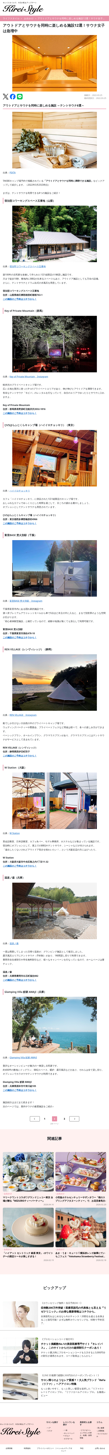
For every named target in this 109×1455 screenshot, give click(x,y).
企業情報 (9, 1448)
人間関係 (100, 1431)
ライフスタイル (11, 18)
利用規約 (27, 1448)
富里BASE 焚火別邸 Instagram (26, 600)
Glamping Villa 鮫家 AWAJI (23, 1057)
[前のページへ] (35, 1118)
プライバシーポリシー (45, 1448)
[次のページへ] (74, 1118)
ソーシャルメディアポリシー (63, 1449)
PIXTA (13, 172)
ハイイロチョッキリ (20, 490)
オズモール (68, 1438)
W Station (15, 833)
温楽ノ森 (14, 943)
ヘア (49, 1428)
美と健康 (100, 1428)
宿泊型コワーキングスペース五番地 (28, 266)
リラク (49, 1431)
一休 (65, 1430)
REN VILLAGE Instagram (23, 715)
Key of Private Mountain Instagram (29, 376)
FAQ (81, 1448)
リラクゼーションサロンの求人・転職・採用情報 (86, 1434)
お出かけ (29, 18)
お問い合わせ (100, 1448)
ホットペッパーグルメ (68, 1434)
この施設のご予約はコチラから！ (20, 299)
